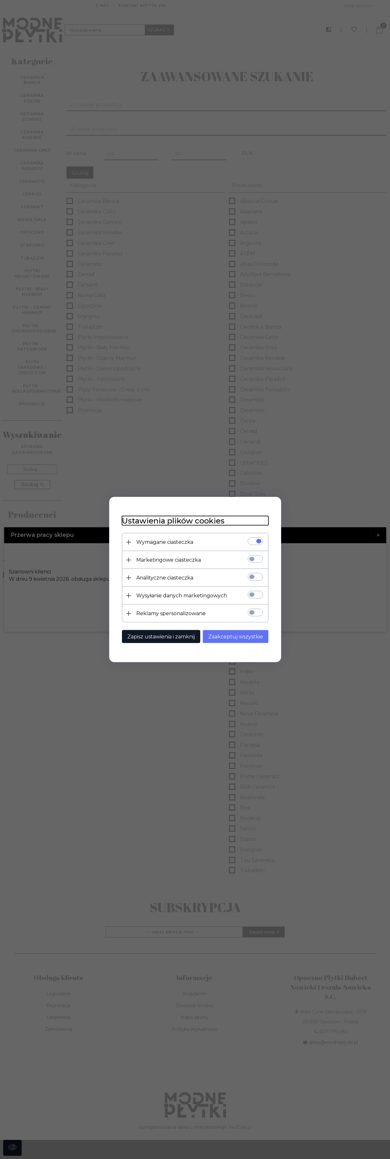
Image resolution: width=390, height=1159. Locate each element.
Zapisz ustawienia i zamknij (161, 637)
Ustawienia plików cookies (173, 520)
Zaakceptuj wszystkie (235, 637)
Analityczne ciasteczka (164, 578)
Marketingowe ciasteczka (168, 560)
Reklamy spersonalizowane (171, 613)
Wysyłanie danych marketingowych (181, 596)
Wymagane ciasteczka (164, 542)
